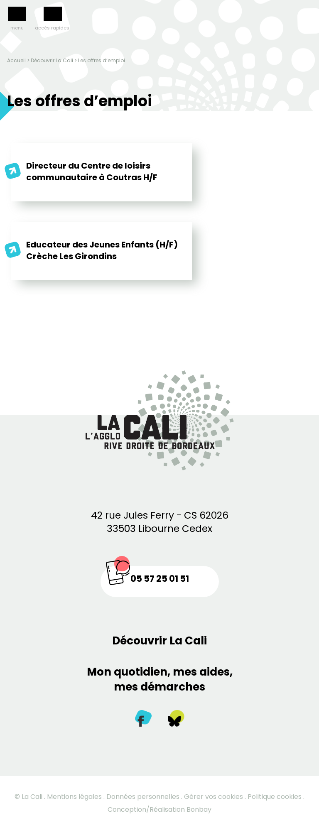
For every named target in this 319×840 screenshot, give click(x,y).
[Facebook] (143, 720)
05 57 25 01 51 (159, 579)
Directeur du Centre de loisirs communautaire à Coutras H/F (91, 171)
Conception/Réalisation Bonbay (159, 809)
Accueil (16, 60)
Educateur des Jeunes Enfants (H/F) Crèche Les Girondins (102, 250)
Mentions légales (74, 796)
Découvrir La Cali (52, 60)
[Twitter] (176, 720)
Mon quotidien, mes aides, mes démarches (160, 679)
